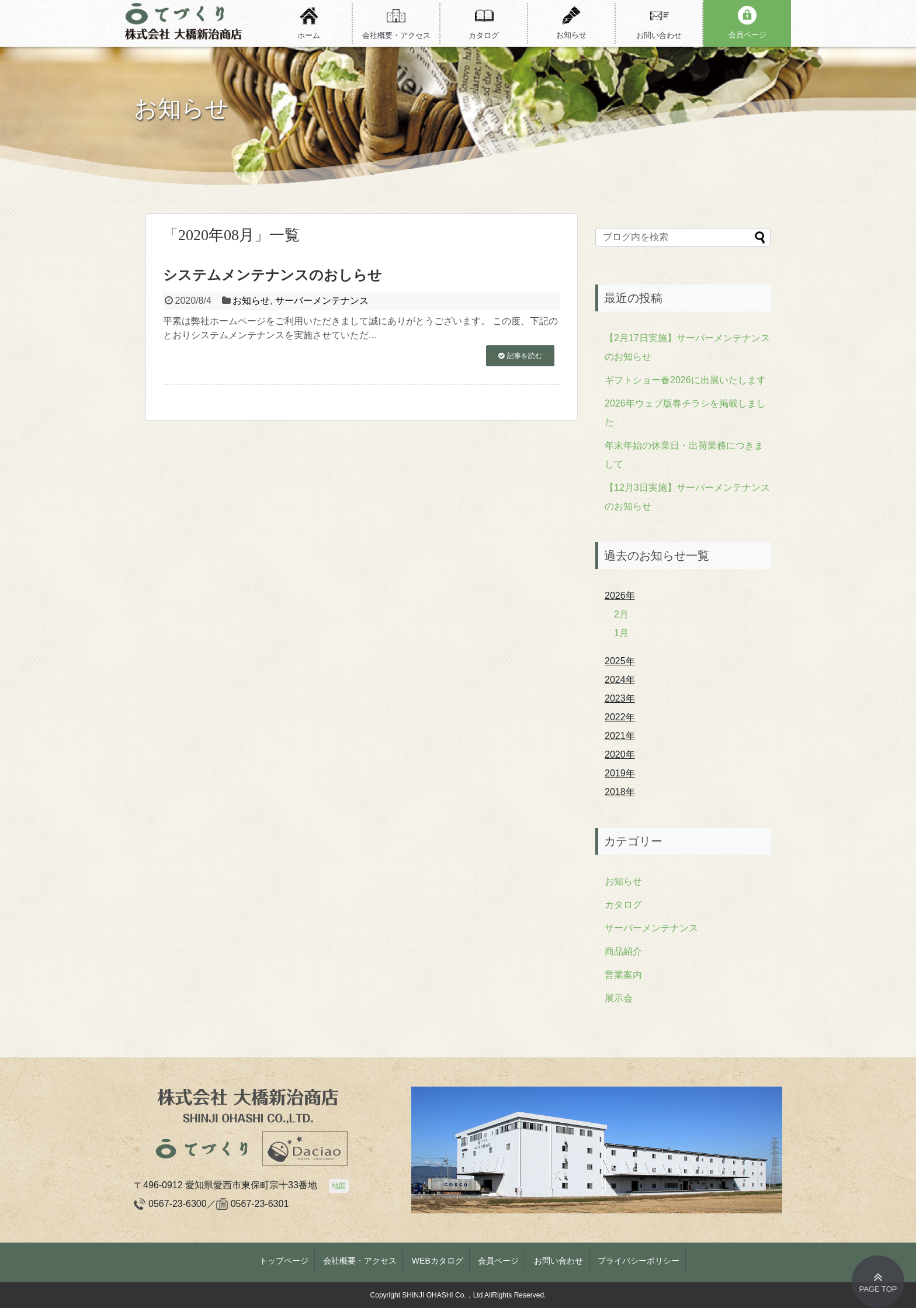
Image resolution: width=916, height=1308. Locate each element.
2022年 (620, 717)
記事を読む (524, 356)
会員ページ (498, 1260)
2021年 (620, 736)
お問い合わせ (558, 1260)
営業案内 (623, 975)
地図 (339, 1186)
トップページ (283, 1260)
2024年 (620, 680)
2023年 (620, 698)
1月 (621, 633)
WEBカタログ (437, 1260)
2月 (621, 614)
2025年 (620, 661)
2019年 (620, 773)
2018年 (620, 792)
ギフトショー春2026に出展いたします (685, 380)
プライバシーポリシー (638, 1260)
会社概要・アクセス (360, 1260)
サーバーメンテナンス (322, 301)
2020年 (620, 754)
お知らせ (251, 301)
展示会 (619, 998)
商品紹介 (623, 951)
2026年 (620, 596)
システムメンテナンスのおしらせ (272, 275)
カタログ (623, 905)
